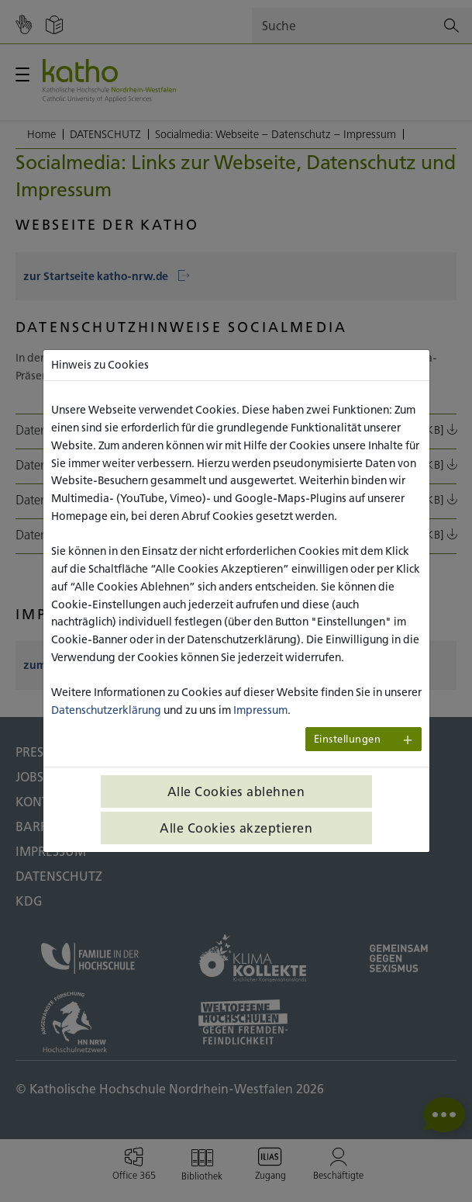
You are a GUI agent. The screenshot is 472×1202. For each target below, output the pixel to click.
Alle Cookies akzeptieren (236, 828)
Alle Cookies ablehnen (236, 791)
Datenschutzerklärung (106, 710)
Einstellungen (347, 739)
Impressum (260, 710)
